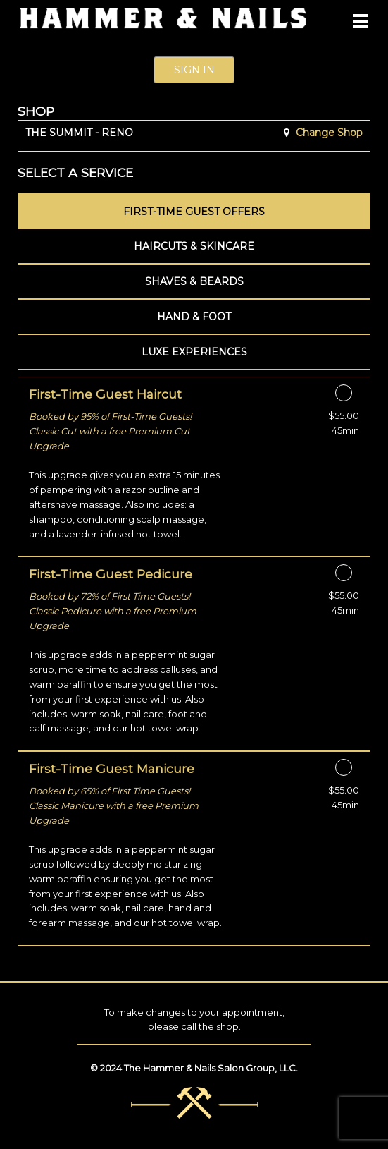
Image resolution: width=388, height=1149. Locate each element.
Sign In (194, 69)
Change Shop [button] (328, 132)
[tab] (194, 211)
